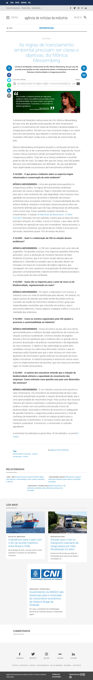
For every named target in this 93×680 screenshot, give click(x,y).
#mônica (25, 457)
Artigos (32, 665)
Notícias (15, 665)
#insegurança (27, 454)
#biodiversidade (18, 454)
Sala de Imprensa (13, 8)
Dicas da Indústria (16, 537)
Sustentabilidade (57, 477)
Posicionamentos (42, 665)
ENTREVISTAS (46, 28)
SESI (17, 2)
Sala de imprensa (56, 665)
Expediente (36, 8)
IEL (29, 2)
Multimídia (26, 8)
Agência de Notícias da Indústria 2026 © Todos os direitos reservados (26, 676)
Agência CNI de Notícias (59, 450)
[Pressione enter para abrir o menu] (8, 17)
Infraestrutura (57, 537)
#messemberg (17, 457)
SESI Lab (10, 477)
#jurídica (34, 454)
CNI (11, 2)
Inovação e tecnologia (38, 486)
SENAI (23, 2)
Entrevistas (24, 665)
